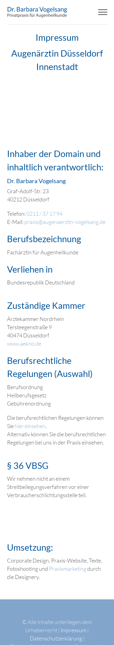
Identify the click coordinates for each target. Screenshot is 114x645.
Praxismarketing (67, 568)
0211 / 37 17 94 (44, 213)
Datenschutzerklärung (56, 638)
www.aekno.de (24, 343)
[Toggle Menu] (102, 12)
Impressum (73, 630)
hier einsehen (30, 426)
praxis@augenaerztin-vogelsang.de (64, 221)
